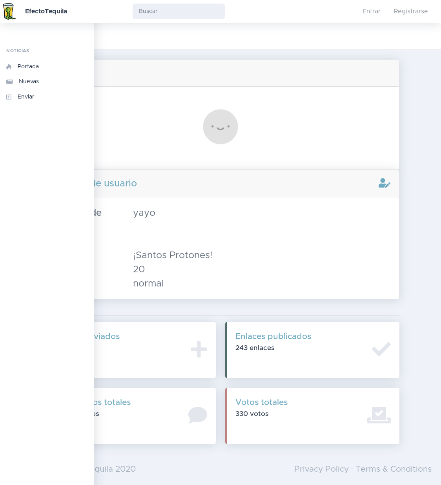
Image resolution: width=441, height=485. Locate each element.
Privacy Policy (321, 469)
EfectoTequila (46, 11)
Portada (22, 66)
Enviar (20, 97)
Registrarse (411, 11)
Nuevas (22, 81)
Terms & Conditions (393, 469)
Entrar (372, 11)
